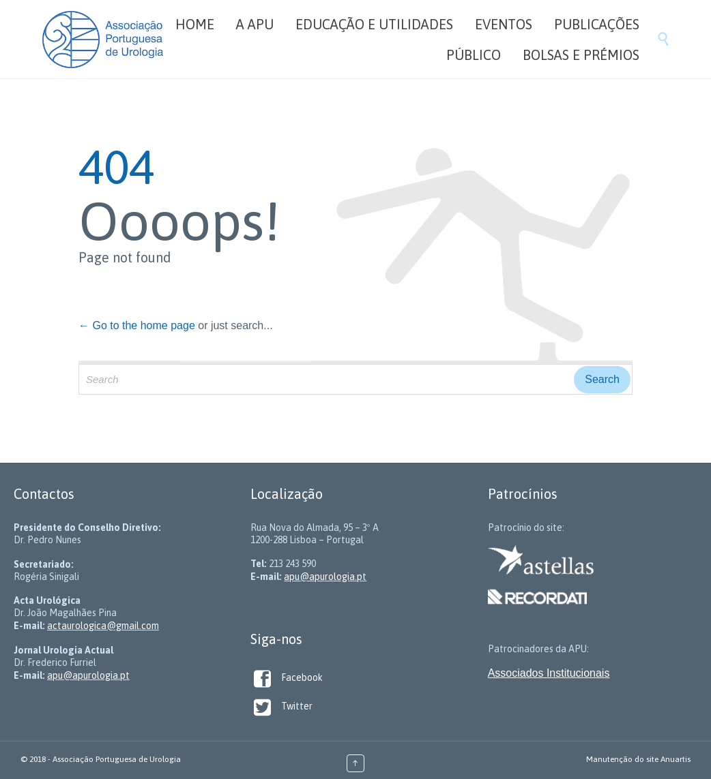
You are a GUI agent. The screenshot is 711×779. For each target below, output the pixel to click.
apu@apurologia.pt (88, 675)
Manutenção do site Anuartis (638, 759)
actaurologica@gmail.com (103, 625)
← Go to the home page (136, 325)
